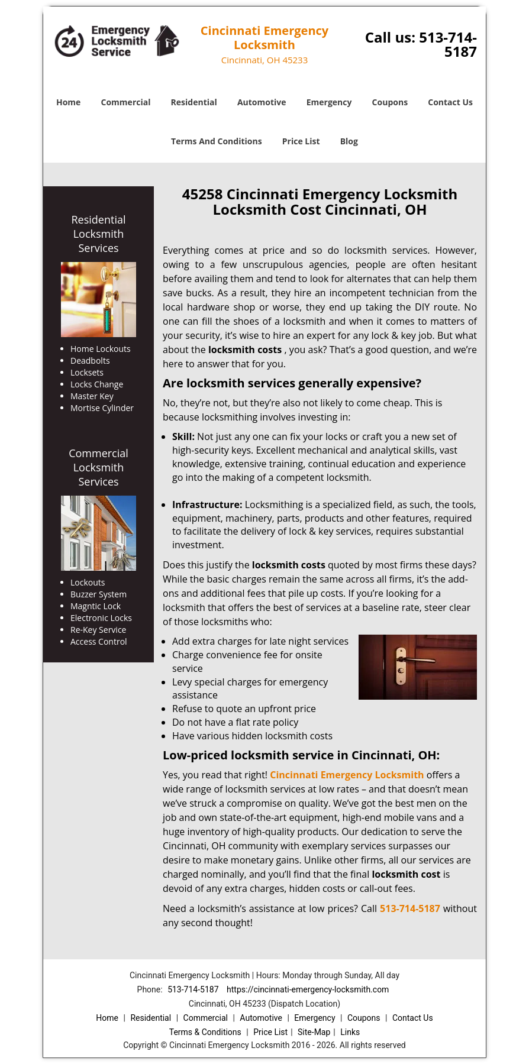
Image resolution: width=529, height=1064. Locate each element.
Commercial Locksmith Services (98, 467)
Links (350, 1032)
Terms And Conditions (216, 141)
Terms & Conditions (205, 1032)
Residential (194, 102)
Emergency (329, 102)
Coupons (390, 102)
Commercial (126, 102)
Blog (349, 141)
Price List (301, 141)
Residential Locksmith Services (98, 233)
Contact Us (450, 102)
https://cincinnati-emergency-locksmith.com (308, 989)
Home (68, 102)
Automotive (261, 102)
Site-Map (314, 1032)
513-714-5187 (448, 44)
